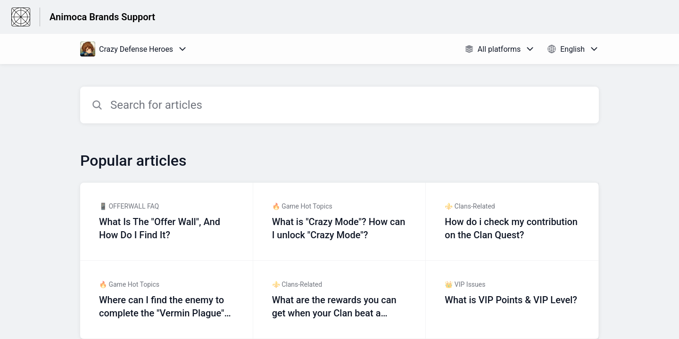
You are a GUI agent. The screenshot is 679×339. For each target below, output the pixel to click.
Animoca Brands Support (102, 17)
